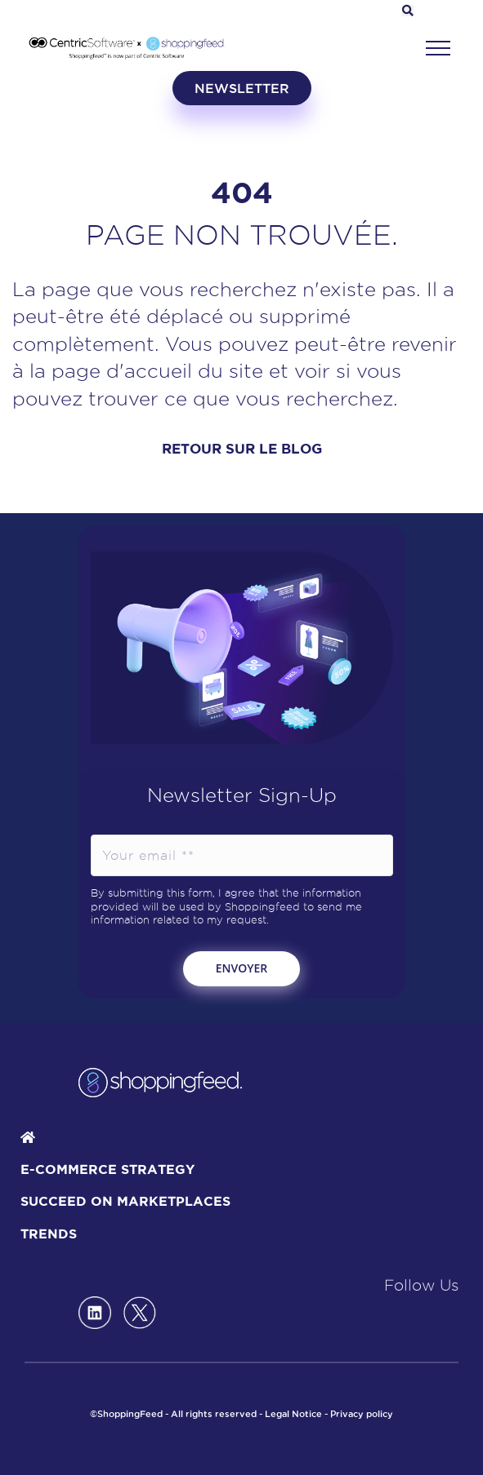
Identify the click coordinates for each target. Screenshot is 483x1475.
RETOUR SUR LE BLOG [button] (242, 448)
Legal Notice (293, 1414)
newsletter (242, 88)
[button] (438, 48)
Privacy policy (361, 1414)
